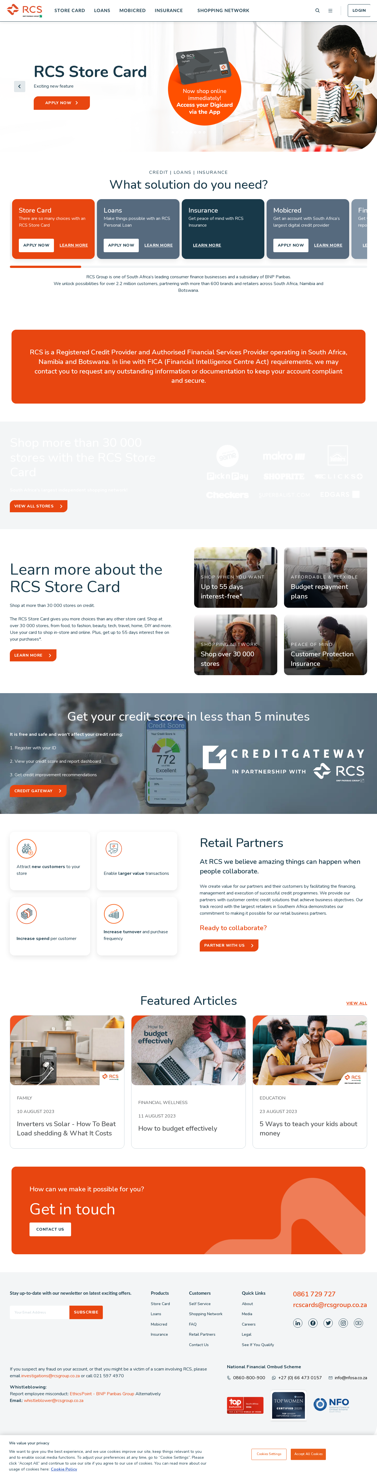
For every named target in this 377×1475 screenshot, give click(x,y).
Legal (246, 1334)
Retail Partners (202, 1334)
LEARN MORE (74, 245)
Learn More (28, 655)
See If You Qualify (258, 1344)
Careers (249, 1324)
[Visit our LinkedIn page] (298, 1323)
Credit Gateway (33, 791)
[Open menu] (330, 11)
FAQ (193, 1324)
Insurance (169, 10)
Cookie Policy (64, 1469)
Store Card (69, 10)
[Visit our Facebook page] (313, 1323)
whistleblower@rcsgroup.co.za (53, 1400)
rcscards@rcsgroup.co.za (330, 1304)
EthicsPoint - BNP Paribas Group (102, 1394)
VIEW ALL (356, 1003)
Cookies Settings (269, 1454)
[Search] (317, 10)
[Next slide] (357, 86)
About (247, 1303)
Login (359, 10)
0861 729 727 (314, 1294)
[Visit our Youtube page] (358, 1323)
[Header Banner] (188, 86)
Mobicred (132, 10)
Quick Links (253, 1293)
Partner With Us (224, 945)
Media (247, 1314)
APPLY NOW (58, 103)
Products (160, 1293)
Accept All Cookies (308, 1454)
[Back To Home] (24, 10)
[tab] (173, 132)
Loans (102, 10)
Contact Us (50, 1229)
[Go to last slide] (19, 86)
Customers (200, 1293)
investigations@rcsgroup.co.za (50, 1376)
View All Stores (34, 506)
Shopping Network (223, 10)
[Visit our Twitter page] (328, 1323)
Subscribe (86, 1312)
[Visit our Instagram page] (343, 1323)
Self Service (200, 1303)
